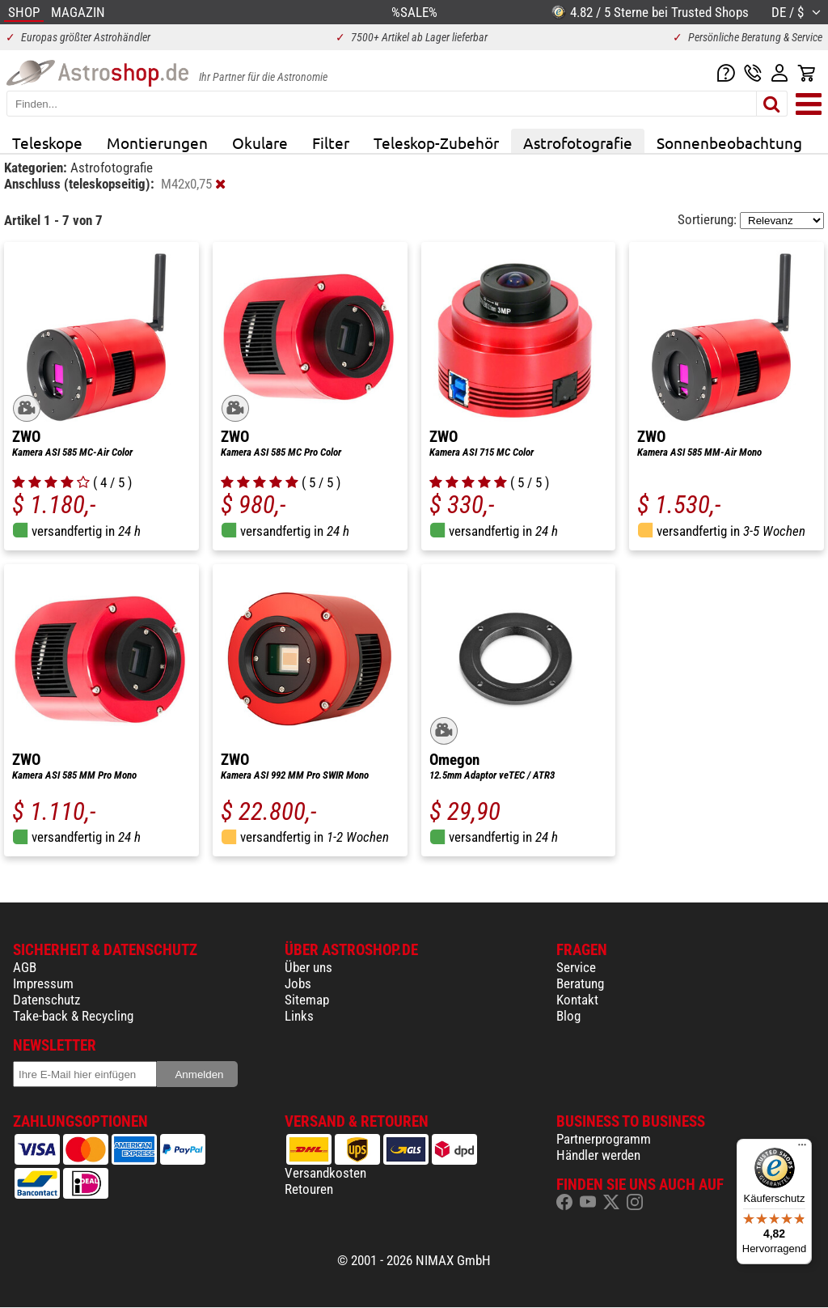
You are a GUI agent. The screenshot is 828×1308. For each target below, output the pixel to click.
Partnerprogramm (603, 1139)
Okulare (260, 142)
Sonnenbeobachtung (729, 142)
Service (576, 967)
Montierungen (157, 142)
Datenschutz (46, 1000)
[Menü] (802, 1148)
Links (299, 1016)
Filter (330, 142)
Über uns (308, 967)
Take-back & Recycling (73, 1016)
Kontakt (577, 1000)
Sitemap (307, 1000)
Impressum (43, 983)
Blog (568, 1016)
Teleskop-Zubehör (436, 142)
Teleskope (47, 142)
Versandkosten (325, 1173)
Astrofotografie (577, 142)
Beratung (580, 983)
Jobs (298, 983)
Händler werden (598, 1155)
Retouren (309, 1189)
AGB (24, 967)
